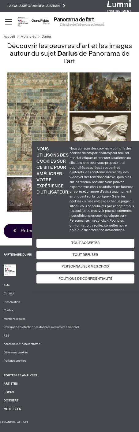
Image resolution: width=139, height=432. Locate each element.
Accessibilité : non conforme (22, 343)
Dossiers (11, 400)
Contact (9, 293)
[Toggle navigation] (8, 22)
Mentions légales (14, 318)
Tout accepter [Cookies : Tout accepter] (85, 243)
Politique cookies (15, 360)
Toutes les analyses (20, 375)
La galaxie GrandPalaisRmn (36, 6)
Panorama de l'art (74, 19)
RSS (6, 335)
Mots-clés (28, 36)
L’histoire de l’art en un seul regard (82, 24)
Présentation (12, 302)
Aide (6, 285)
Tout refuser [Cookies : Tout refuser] (85, 255)
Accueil (9, 36)
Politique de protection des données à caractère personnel (41, 327)
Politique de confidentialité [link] (85, 278)
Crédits (8, 310)
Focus (9, 392)
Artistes (11, 383)
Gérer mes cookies (16, 352)
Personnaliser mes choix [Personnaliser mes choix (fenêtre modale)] (85, 266)
